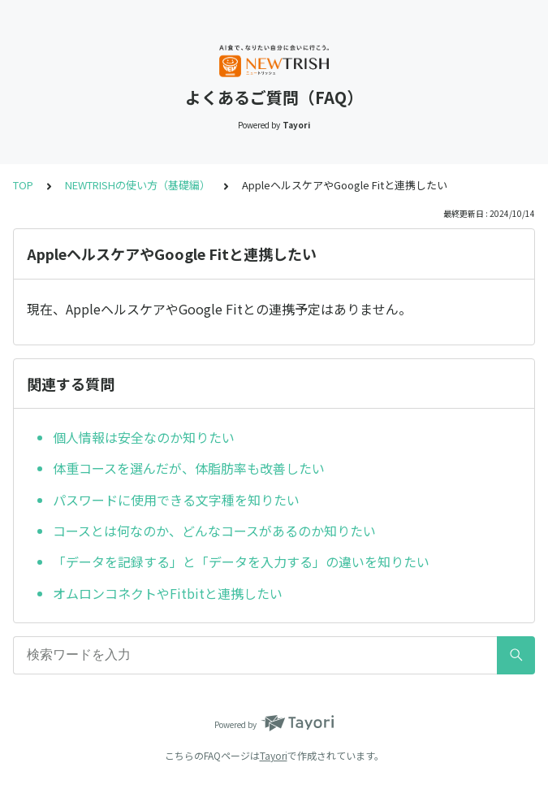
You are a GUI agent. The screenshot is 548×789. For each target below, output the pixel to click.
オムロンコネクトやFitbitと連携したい (168, 593)
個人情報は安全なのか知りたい (144, 437)
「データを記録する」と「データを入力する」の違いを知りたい (241, 561)
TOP (23, 185)
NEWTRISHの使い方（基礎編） (137, 185)
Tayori (273, 755)
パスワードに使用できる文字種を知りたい (176, 499)
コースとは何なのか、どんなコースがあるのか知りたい (214, 530)
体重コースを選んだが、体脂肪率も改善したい (189, 468)
